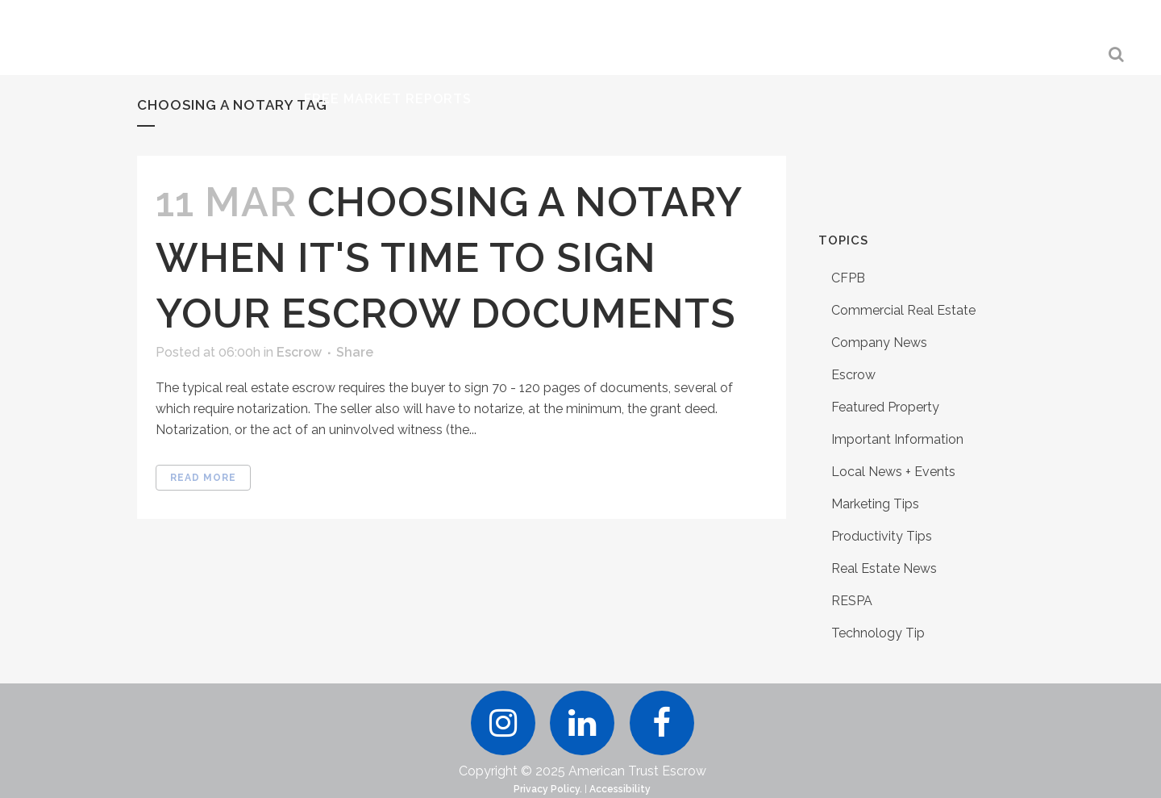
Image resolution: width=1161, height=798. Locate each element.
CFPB (848, 278)
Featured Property (885, 407)
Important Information (897, 439)
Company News (879, 342)
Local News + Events (893, 471)
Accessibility (620, 789)
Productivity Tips (881, 536)
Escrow (299, 352)
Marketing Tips (875, 504)
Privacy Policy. (548, 789)
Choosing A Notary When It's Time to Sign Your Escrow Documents (448, 257)
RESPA (851, 600)
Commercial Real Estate (903, 310)
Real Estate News (884, 568)
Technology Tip (878, 633)
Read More (203, 477)
